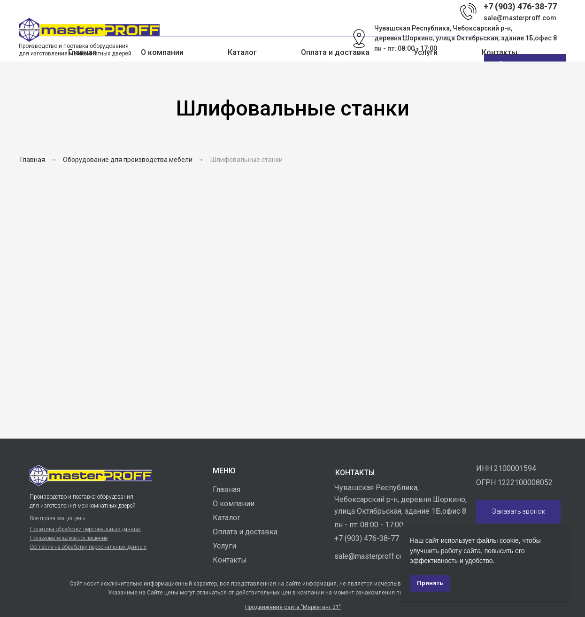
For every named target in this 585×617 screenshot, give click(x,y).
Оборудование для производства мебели (127, 159)
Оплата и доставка (335, 52)
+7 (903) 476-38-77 (366, 538)
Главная (82, 52)
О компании (162, 52)
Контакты (499, 52)
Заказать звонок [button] (518, 511)
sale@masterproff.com (520, 18)
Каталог (226, 517)
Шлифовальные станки (246, 159)
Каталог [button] (242, 52)
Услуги (426, 52)
